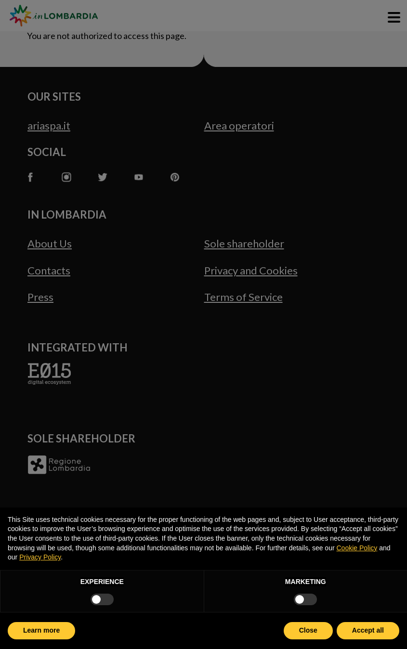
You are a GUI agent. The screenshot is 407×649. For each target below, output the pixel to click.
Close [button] (308, 630)
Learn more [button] (41, 630)
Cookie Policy (357, 548)
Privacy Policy (40, 557)
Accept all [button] (368, 630)
